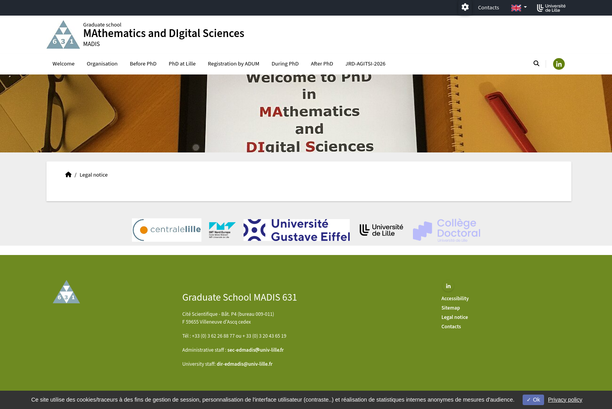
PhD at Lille (182, 64)
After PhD (322, 64)
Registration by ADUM (234, 64)
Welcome (64, 64)
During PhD (285, 64)
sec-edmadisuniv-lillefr (256, 350)
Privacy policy (565, 400)
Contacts (488, 8)
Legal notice (454, 317)
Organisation (102, 64)
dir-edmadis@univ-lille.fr (244, 364)
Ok (533, 400)
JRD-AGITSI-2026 (365, 64)
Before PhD (143, 64)
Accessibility (455, 298)
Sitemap (450, 308)
